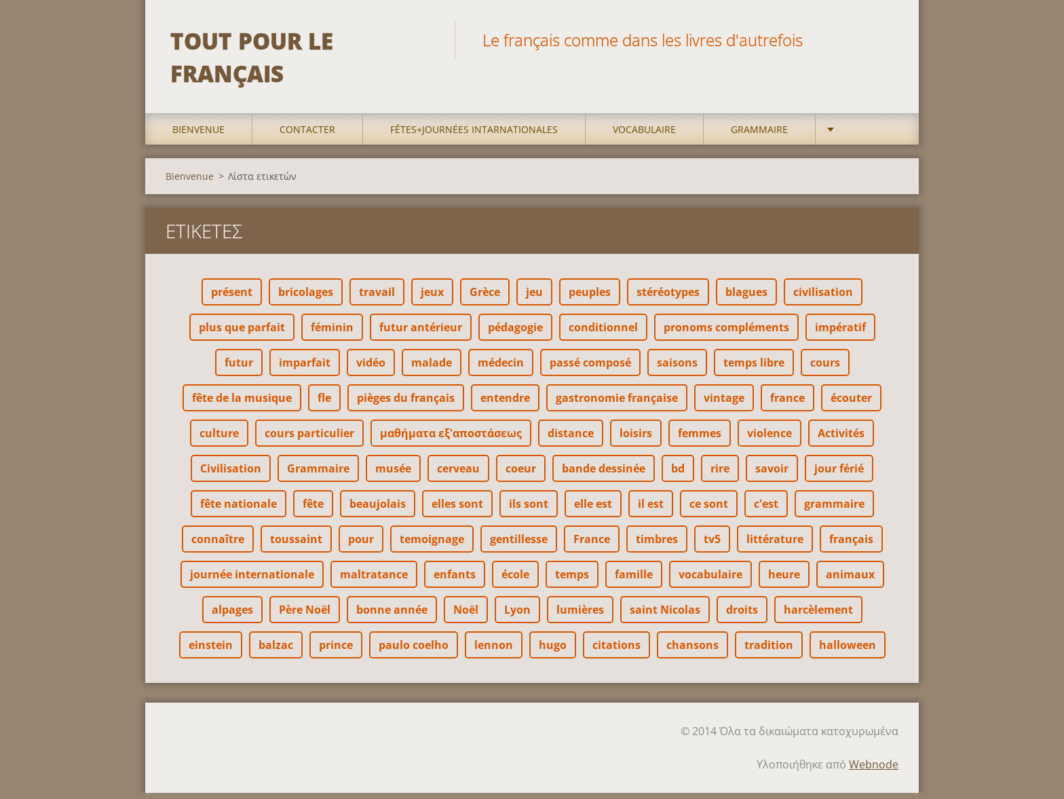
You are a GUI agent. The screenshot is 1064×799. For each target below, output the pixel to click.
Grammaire (759, 135)
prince (336, 651)
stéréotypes (668, 298)
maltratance (374, 580)
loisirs (636, 439)
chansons (692, 651)
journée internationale (252, 580)
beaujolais (377, 509)
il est (651, 509)
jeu (534, 298)
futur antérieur (420, 333)
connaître (217, 545)
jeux (432, 298)
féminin (332, 333)
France (591, 545)
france (787, 403)
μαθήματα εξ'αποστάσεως (451, 439)
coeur (521, 474)
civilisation (823, 298)
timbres (657, 545)
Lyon (517, 615)
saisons (677, 368)
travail (377, 298)
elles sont (457, 509)
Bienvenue (198, 135)
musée (393, 474)
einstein (211, 651)
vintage (724, 403)
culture (219, 439)
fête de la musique (242, 403)
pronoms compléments (726, 333)
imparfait (304, 368)
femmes (699, 439)
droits (742, 615)
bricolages (305, 298)
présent (231, 298)
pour (361, 545)
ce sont (708, 509)
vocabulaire (710, 580)
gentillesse (519, 545)
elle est (593, 509)
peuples (590, 298)
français (851, 545)
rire (719, 474)
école (515, 580)
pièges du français (406, 403)
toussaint (296, 545)
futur (239, 368)
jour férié (839, 474)
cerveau (458, 474)
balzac (276, 651)
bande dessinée (603, 474)
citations (616, 651)
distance (571, 439)
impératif (840, 333)
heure (784, 580)
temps (572, 580)
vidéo (370, 368)
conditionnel (603, 333)
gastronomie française (617, 403)
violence (769, 439)
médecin (501, 368)
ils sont (528, 509)
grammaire (834, 509)
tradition (768, 651)
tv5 (712, 545)
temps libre (753, 368)
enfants (455, 580)
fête (313, 509)
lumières (580, 615)
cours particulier (309, 439)
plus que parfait (242, 333)
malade (431, 368)
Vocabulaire (644, 135)
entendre (505, 403)
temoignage (432, 545)
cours (825, 368)
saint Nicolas (665, 615)
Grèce (485, 298)
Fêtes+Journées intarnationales (474, 135)
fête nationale (238, 509)
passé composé (590, 368)
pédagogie (515, 333)
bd (678, 474)
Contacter (307, 135)
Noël (465, 615)
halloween (847, 651)
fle (324, 403)
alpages (232, 615)
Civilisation (230, 474)
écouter (851, 403)
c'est (766, 509)
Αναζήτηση (883, 39)
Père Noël (304, 615)
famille (634, 580)
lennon (493, 651)
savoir (771, 474)
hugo (553, 651)
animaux (850, 580)
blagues (746, 298)
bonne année (392, 615)
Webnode (873, 770)
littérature (774, 545)
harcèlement (818, 615)
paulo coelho (414, 651)
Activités (841, 439)
